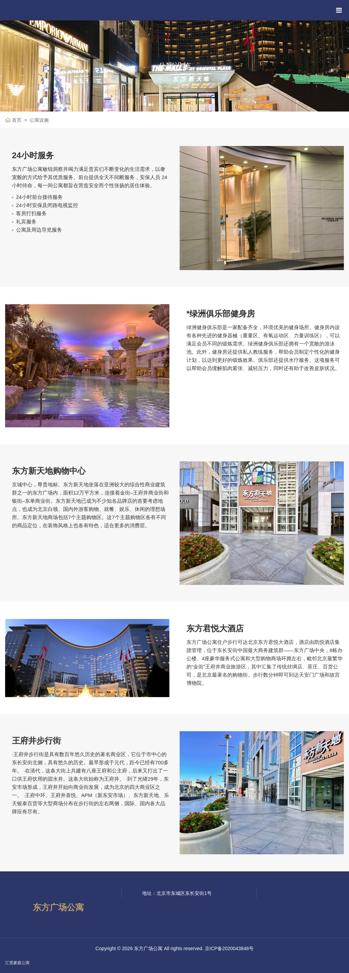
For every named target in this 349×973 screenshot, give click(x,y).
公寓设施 (39, 120)
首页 (16, 120)
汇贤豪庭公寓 (17, 962)
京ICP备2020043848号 (229, 948)
